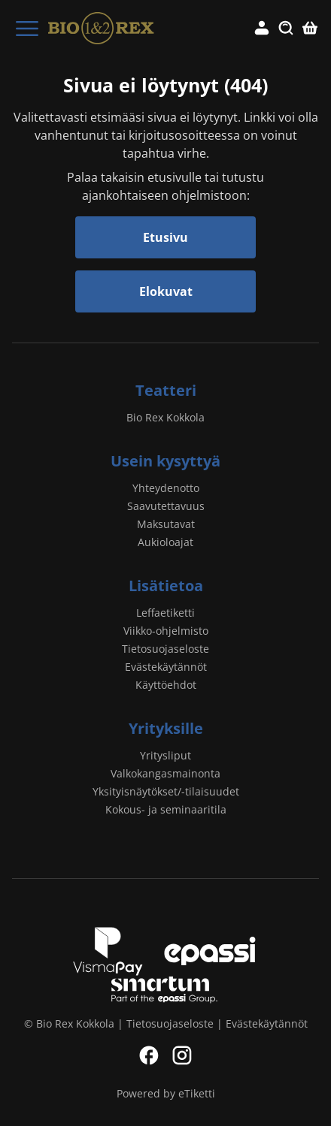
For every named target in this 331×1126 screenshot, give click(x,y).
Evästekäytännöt (166, 667)
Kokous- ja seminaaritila (165, 809)
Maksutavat (166, 524)
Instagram (182, 1055)
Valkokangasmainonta (165, 773)
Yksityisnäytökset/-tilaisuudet (166, 791)
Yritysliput (165, 755)
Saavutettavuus (166, 506)
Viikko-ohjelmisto (165, 630)
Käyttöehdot (165, 685)
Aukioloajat (165, 542)
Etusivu (165, 237)
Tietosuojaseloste (165, 648)
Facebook (149, 1055)
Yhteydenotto (165, 488)
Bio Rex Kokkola (165, 417)
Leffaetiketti (165, 612)
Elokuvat (166, 291)
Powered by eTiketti (166, 1093)
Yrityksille (166, 728)
